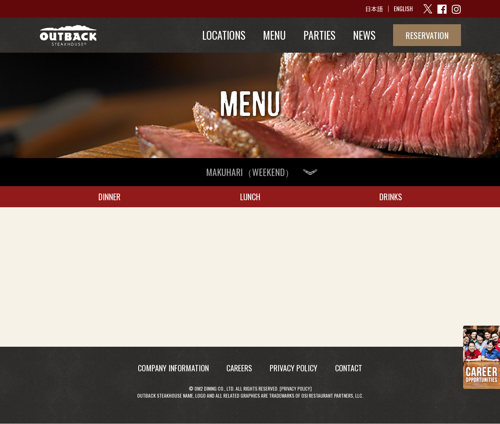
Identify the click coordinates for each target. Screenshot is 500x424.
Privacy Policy (295, 388)
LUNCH (250, 196)
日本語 (371, 8)
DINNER (109, 196)
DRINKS (391, 196)
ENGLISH (402, 8)
